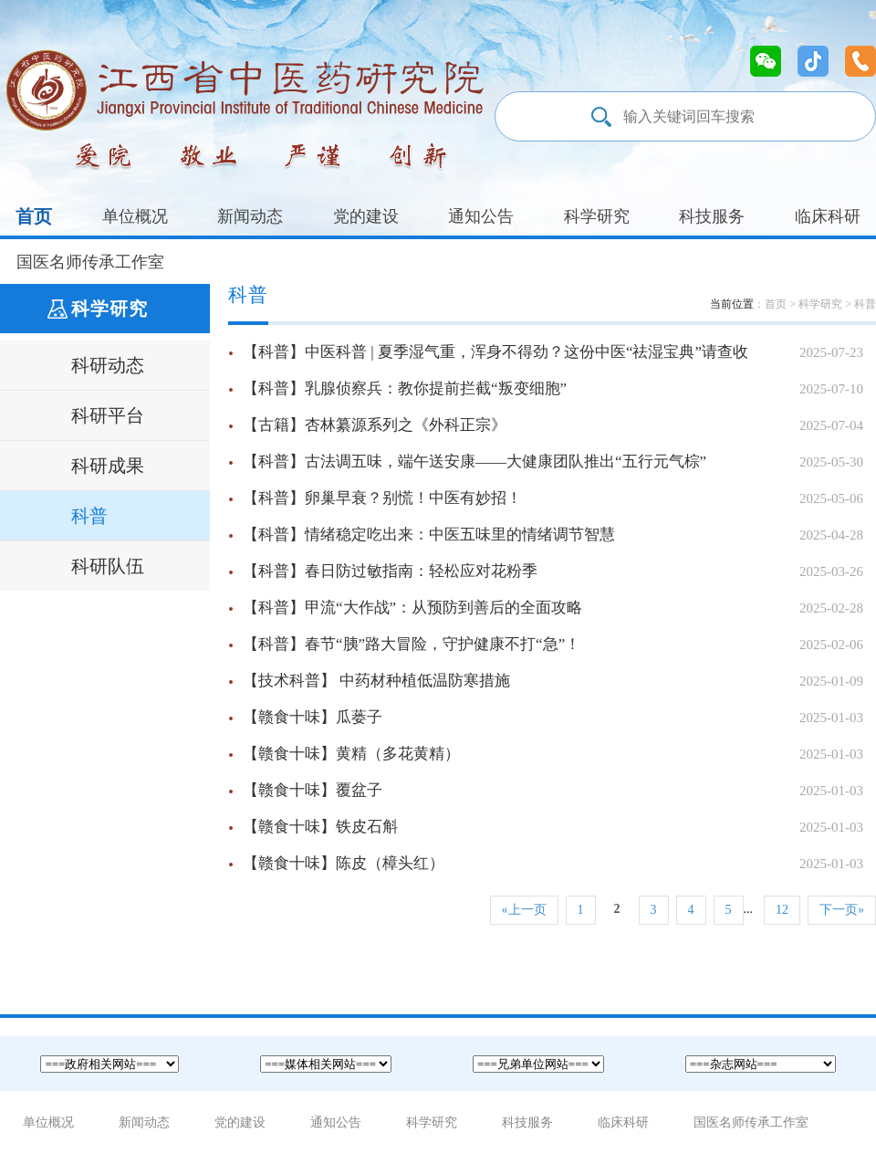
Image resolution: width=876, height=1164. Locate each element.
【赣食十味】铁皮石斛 (553, 827)
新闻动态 (250, 216)
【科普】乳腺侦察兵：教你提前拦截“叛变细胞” (553, 389)
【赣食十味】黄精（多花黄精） (553, 754)
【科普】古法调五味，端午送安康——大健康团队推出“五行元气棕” (553, 462)
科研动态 (107, 365)
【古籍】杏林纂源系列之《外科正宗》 (553, 425)
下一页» (841, 910)
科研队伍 (107, 566)
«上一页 (524, 910)
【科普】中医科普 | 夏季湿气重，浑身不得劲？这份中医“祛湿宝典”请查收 (553, 352)
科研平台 (107, 415)
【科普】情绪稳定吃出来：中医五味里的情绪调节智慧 (553, 535)
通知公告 (481, 216)
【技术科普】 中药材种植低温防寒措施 (553, 681)
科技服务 (712, 216)
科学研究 (597, 216)
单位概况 (135, 216)
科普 (89, 516)
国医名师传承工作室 (90, 262)
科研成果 (107, 466)
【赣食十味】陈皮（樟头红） (553, 863)
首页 (34, 216)
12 (782, 910)
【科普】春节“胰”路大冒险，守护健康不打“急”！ (553, 644)
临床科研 (827, 216)
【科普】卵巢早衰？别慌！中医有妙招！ (553, 498)
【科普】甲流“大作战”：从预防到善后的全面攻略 (553, 608)
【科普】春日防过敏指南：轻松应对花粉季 (553, 571)
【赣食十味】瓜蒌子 (553, 717)
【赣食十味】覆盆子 (553, 790)
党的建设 (366, 216)
